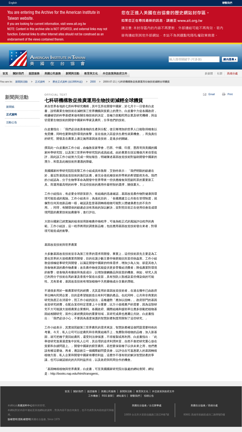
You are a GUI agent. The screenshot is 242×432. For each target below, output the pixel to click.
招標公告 (149, 395)
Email (211, 94)
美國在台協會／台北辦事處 (146, 405)
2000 (93, 81)
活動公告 (11, 122)
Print (230, 94)
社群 (219, 73)
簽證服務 (34, 73)
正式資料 (40, 81)
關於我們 (18, 73)
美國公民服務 (52, 73)
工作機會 (93, 395)
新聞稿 (10, 106)
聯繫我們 (227, 2)
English (13, 2)
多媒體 (209, 73)
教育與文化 (91, 73)
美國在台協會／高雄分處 (204, 405)
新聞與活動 (72, 73)
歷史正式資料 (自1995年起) (68, 81)
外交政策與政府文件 (115, 73)
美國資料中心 (25, 405)
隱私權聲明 (24, 419)
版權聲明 (13, 419)
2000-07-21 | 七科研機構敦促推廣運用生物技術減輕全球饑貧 (136, 81)
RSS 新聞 (107, 395)
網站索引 (121, 395)
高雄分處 (232, 73)
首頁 (5, 73)
